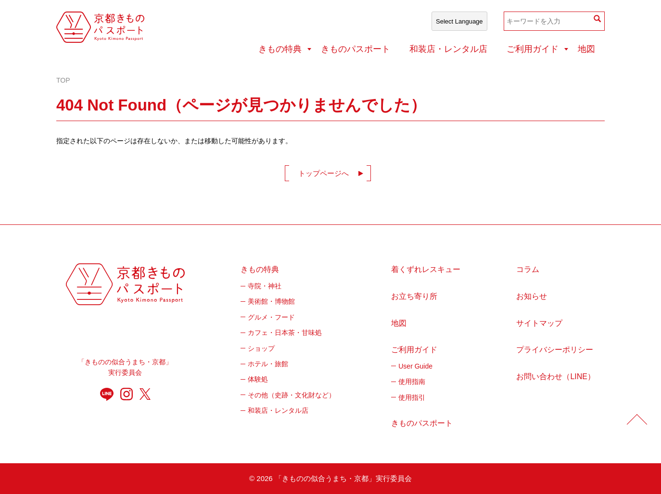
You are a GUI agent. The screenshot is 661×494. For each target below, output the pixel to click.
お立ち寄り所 (414, 296)
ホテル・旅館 (268, 364)
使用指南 (411, 381)
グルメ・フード (271, 317)
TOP (63, 80)
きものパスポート (355, 49)
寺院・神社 (264, 286)
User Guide (415, 366)
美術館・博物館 (271, 301)
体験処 (258, 379)
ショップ (261, 348)
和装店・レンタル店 (448, 49)
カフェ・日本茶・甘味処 (285, 332)
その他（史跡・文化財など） (291, 395)
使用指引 (411, 397)
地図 (586, 49)
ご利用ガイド (533, 49)
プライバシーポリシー (554, 350)
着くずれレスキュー (425, 269)
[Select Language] (459, 21)
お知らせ (531, 296)
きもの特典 (280, 49)
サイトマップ (539, 323)
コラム (527, 269)
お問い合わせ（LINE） (555, 376)
